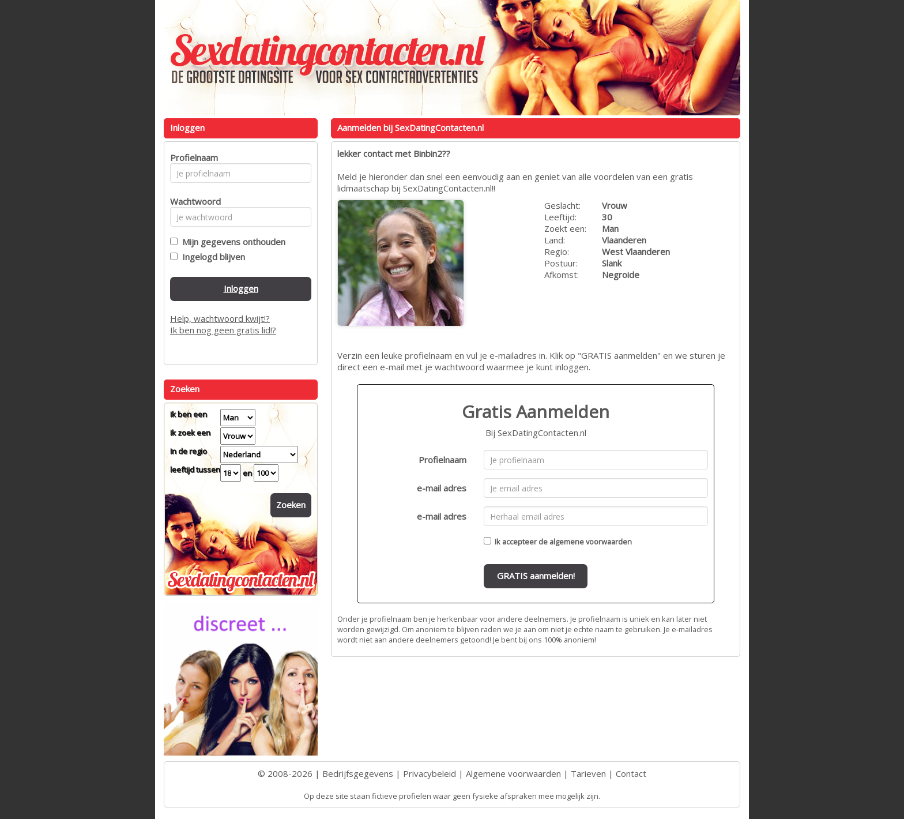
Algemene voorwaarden (513, 773)
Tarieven (588, 773)
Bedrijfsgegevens (357, 773)
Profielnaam (442, 459)
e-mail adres (441, 488)
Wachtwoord (192, 201)
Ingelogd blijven (211, 256)
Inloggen (241, 288)
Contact (631, 773)
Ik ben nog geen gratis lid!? (223, 330)
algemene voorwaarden (590, 541)
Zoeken (291, 504)
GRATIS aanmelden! (536, 575)
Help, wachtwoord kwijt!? (220, 318)
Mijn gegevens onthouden (231, 241)
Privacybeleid (429, 773)
